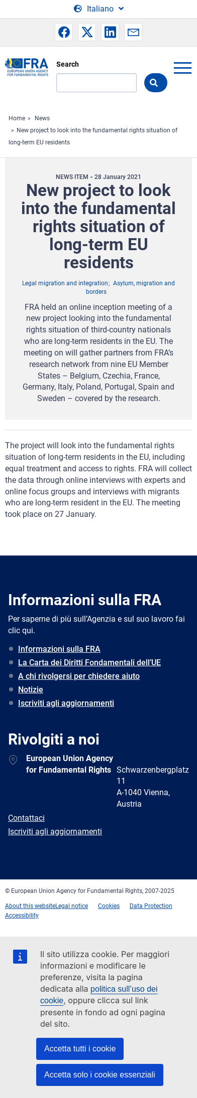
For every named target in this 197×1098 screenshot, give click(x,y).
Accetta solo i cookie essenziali (99, 1074)
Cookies (109, 905)
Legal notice (71, 905)
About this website (30, 905)
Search (67, 64)
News (42, 118)
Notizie (30, 689)
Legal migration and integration (65, 283)
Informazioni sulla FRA (59, 649)
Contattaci (26, 818)
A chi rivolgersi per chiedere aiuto (79, 676)
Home (17, 118)
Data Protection (151, 905)
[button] (64, 32)
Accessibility (22, 915)
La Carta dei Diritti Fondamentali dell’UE (89, 662)
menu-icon (182, 67)
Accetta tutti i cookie (80, 1048)
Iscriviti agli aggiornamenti (66, 703)
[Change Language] (99, 9)
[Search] (96, 82)
